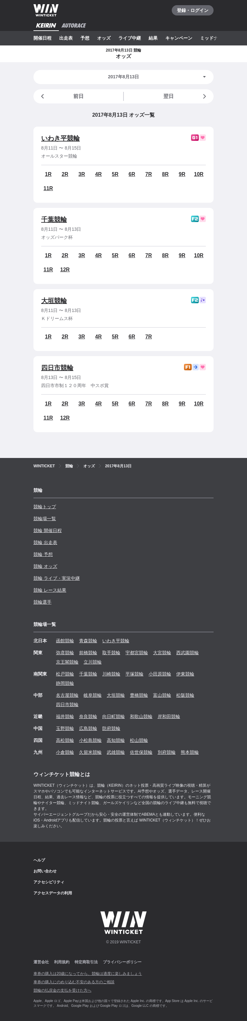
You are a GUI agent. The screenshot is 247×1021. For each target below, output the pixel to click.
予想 (84, 38)
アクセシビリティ (48, 882)
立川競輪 (93, 662)
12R (64, 269)
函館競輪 (65, 640)
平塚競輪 (134, 673)
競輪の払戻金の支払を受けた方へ (62, 990)
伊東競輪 (185, 673)
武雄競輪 (116, 752)
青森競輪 (88, 640)
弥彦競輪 (65, 652)
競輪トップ (44, 506)
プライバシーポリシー (122, 962)
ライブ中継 (129, 38)
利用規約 (61, 962)
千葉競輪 (54, 219)
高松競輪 (65, 740)
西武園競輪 (187, 652)
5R (115, 174)
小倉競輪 (65, 752)
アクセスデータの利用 (52, 893)
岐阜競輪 (93, 695)
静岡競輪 (65, 683)
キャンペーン (178, 38)
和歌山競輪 (141, 716)
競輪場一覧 (44, 518)
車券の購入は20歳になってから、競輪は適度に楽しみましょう (87, 973)
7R (148, 174)
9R (182, 174)
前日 (61, 96)
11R (48, 188)
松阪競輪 (185, 695)
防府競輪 (111, 728)
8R (165, 174)
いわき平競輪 (60, 138)
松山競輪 (139, 740)
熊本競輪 (190, 752)
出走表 (66, 38)
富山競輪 (162, 695)
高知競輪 (116, 740)
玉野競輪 (65, 728)
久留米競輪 (90, 752)
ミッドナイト (213, 38)
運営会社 (41, 962)
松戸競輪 (65, 673)
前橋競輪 (88, 652)
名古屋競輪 (67, 695)
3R (81, 174)
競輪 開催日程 (47, 530)
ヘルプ (39, 860)
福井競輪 (65, 716)
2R (65, 174)
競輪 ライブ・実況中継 (56, 578)
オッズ (104, 38)
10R (198, 174)
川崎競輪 (111, 673)
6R (132, 174)
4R (98, 174)
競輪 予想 (43, 554)
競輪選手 (42, 602)
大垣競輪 (54, 300)
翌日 (185, 96)
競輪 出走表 (45, 542)
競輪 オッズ (45, 566)
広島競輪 (88, 728)
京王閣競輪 (67, 662)
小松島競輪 (90, 740)
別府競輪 (167, 752)
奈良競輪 (88, 716)
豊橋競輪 (139, 695)
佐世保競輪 (141, 752)
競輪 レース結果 (49, 590)
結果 (153, 38)
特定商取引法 (86, 962)
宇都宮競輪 (136, 652)
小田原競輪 (160, 673)
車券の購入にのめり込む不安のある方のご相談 (73, 982)
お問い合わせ (45, 871)
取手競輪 (111, 652)
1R (48, 174)
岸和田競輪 (169, 716)
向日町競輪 (113, 716)
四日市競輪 (57, 367)
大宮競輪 (162, 652)
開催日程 (42, 38)
